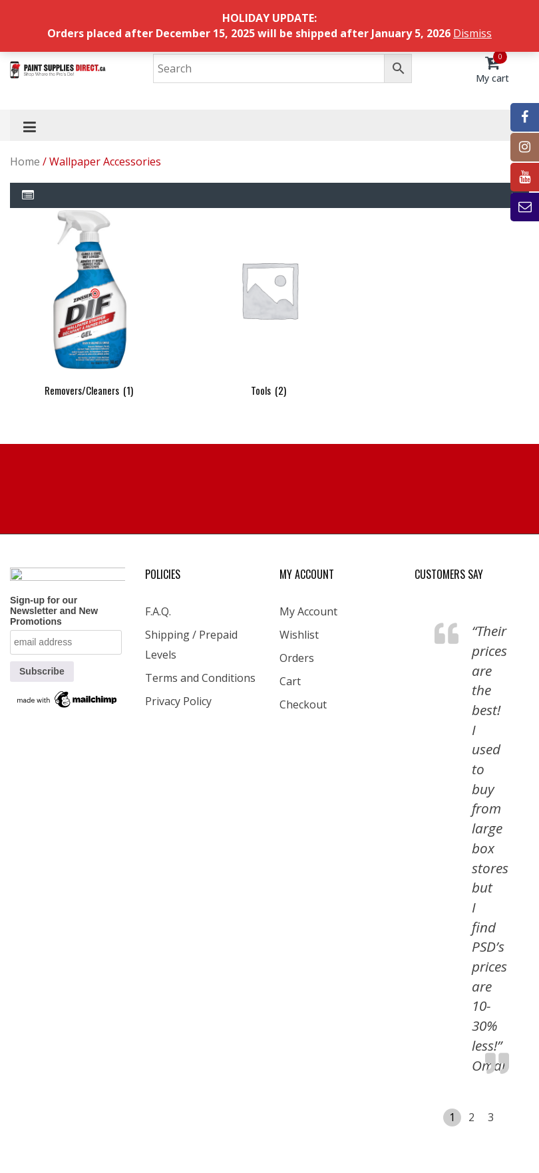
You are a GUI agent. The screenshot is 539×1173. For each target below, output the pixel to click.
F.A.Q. (158, 611)
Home (25, 161)
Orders (296, 658)
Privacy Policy (178, 701)
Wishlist (299, 634)
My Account (308, 611)
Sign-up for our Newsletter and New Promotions (54, 611)
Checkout (303, 704)
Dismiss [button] (472, 33)
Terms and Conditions (200, 678)
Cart (290, 681)
